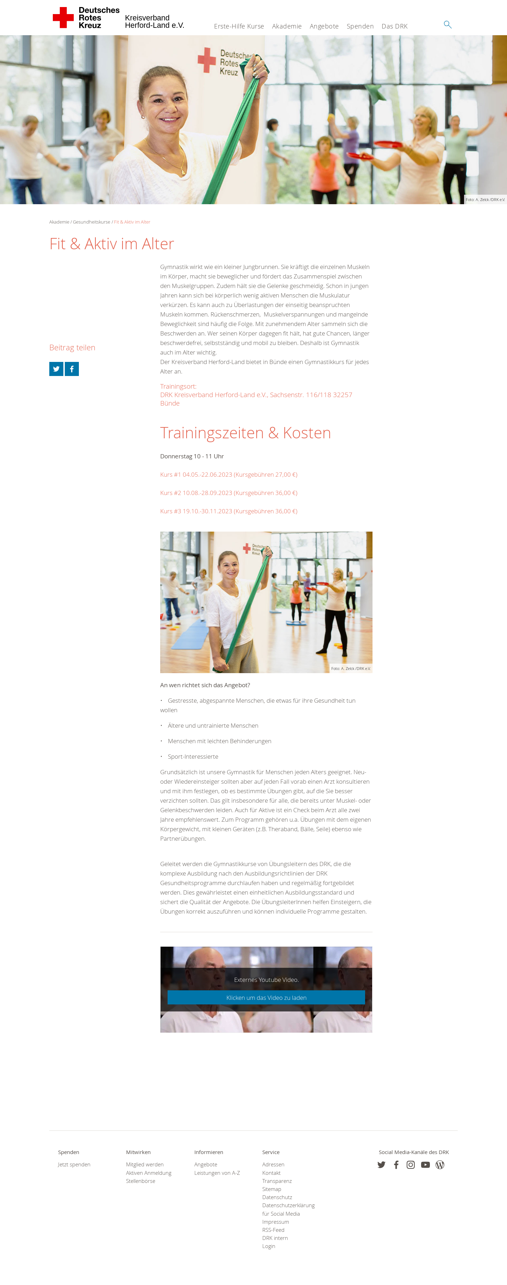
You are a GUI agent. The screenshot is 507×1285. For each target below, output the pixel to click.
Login (268, 1246)
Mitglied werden (145, 1164)
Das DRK (395, 26)
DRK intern (275, 1238)
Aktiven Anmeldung (148, 1173)
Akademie (287, 26)
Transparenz (277, 1181)
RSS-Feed (273, 1230)
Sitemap (271, 1189)
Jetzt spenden (74, 1164)
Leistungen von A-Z (217, 1173)
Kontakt (271, 1173)
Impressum (275, 1221)
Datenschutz (277, 1197)
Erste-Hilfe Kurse (239, 26)
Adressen (273, 1164)
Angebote (324, 26)
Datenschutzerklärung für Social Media (287, 1209)
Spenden (360, 26)
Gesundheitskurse (91, 222)
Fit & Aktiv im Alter (132, 222)
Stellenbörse (140, 1181)
